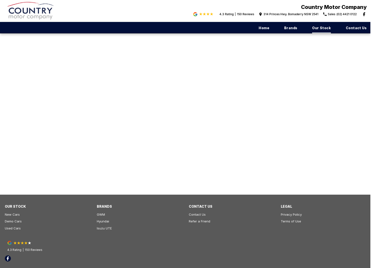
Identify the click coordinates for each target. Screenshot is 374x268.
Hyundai (103, 221)
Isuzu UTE (104, 228)
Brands (290, 28)
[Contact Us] (288, 14)
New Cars (12, 214)
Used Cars (13, 228)
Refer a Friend (199, 221)
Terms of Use (291, 221)
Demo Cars (13, 221)
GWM (101, 214)
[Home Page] (31, 11)
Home (264, 28)
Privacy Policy (291, 214)
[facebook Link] (364, 14)
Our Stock (321, 28)
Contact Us (356, 28)
